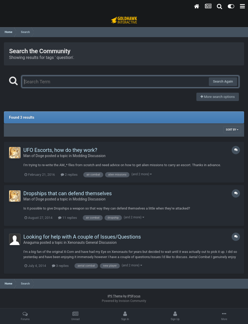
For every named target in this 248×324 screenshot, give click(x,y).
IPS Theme (115, 296)
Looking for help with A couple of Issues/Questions (82, 237)
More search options (218, 97)
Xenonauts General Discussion (92, 242)
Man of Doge (33, 156)
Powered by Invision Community (124, 301)
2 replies (69, 175)
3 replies (60, 266)
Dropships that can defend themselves (67, 193)
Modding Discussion (89, 156)
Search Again (223, 81)
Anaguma (31, 242)
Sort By (232, 129)
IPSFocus (133, 296)
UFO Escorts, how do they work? (60, 150)
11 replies (67, 218)
